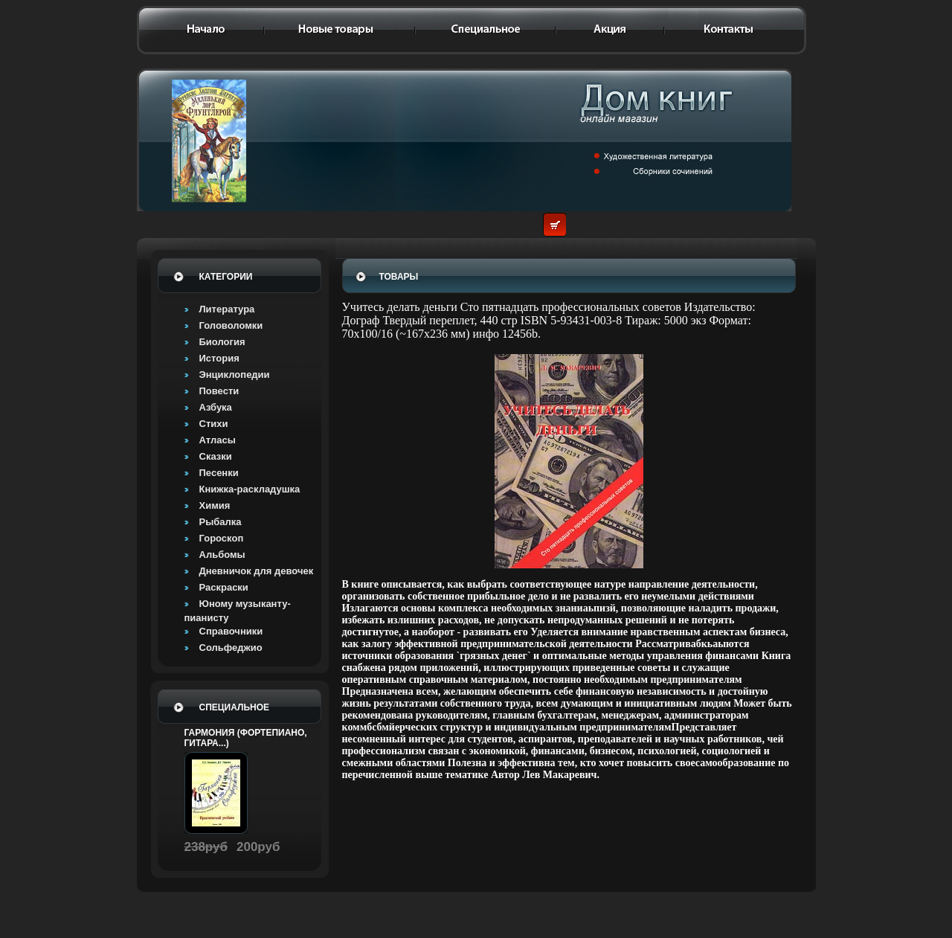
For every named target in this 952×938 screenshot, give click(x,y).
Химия (215, 505)
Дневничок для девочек (256, 570)
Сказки (215, 456)
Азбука (215, 407)
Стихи (213, 423)
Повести (219, 390)
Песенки (219, 472)
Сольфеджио (231, 647)
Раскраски (223, 587)
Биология (222, 341)
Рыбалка (220, 521)
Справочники (231, 631)
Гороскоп (221, 538)
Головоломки (231, 325)
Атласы (217, 440)
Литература (227, 309)
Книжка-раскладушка (249, 489)
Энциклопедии (234, 374)
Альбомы (222, 554)
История (219, 358)
